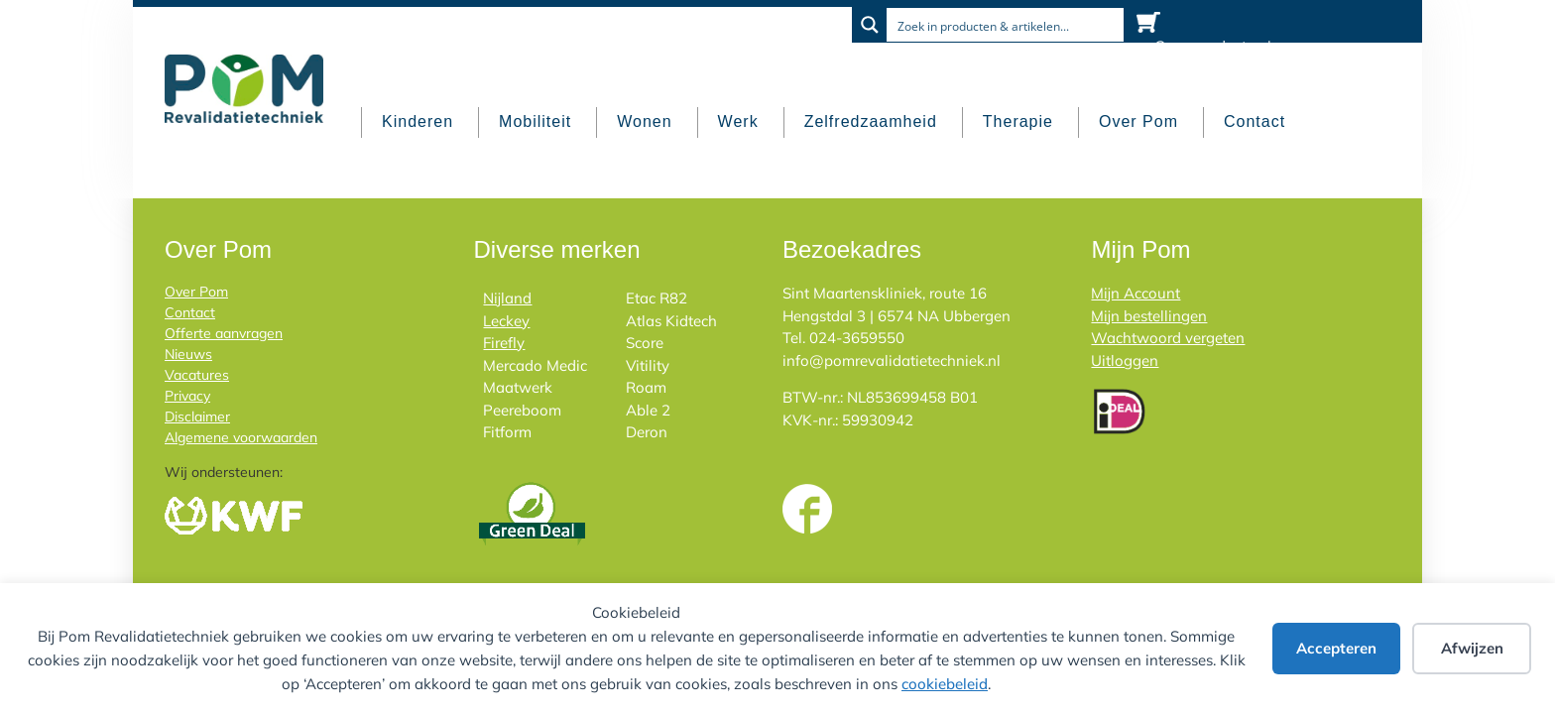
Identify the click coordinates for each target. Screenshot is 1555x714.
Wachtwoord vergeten (1168, 337)
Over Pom (1138, 121)
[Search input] (1006, 25)
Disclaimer (197, 416)
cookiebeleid (944, 683)
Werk (738, 121)
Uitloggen (1124, 360)
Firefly (504, 342)
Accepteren (1336, 648)
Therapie (1018, 121)
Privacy (187, 396)
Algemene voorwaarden (241, 437)
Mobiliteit (535, 121)
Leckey (506, 320)
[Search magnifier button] (870, 25)
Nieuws (188, 354)
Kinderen (417, 121)
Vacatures (197, 375)
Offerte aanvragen (224, 333)
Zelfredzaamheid (870, 121)
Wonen (644, 121)
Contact (1254, 121)
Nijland (507, 298)
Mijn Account (1135, 293)
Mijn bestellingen (1149, 315)
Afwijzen (1472, 648)
